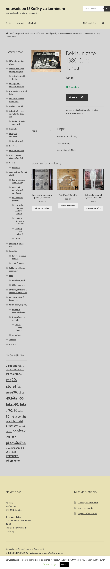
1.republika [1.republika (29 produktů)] (13, 366)
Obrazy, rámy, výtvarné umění (16, 156)
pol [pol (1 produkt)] (20, 426)
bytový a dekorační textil (19, 311)
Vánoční (12, 344)
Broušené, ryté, (18, 280)
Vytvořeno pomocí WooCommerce (46, 552)
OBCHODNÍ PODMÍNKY (17, 552)
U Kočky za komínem (88, 502)
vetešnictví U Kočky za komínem (35, 8)
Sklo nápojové (18, 285)
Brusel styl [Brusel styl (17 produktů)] (12, 425)
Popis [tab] (34, 130)
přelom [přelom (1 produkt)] (8, 448)
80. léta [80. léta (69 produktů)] (11, 416)
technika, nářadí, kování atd (16, 298)
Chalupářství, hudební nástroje (16, 85)
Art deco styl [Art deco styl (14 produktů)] (15, 421)
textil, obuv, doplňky (18, 304)
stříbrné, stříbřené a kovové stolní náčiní (18, 291)
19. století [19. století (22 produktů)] (12, 374)
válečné (12, 339)
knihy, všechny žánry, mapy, (18, 181)
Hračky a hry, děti (16, 106)
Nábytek (12, 146)
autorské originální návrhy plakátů (19, 209)
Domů (11, 33)
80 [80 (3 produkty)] (22, 411)
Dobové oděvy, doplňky (18, 318)
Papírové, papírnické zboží (27, 33)
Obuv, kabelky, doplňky (19, 327)
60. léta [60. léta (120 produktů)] (20, 404)
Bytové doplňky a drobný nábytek (16, 70)
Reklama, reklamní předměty (17, 269)
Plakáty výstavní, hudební (19, 231)
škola (17, 238)
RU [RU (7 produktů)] (18, 460)
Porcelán (13, 251)
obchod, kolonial (16, 150)
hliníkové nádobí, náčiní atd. (16, 100)
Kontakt (20, 23)
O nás (8, 23)
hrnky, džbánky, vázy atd (19, 122)
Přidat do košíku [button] (42, 208)
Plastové (16, 167)
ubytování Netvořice (87, 513)
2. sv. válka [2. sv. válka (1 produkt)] (13, 370)
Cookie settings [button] (49, 564)
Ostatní (12, 162)
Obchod (32, 23)
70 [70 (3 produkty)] (7, 411)
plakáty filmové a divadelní (71, 33)
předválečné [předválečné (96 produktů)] (16, 443)
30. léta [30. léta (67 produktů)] (18, 392)
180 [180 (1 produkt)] (7, 422)
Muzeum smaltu (85, 508)
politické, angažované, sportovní (17, 190)
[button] (57, 54)
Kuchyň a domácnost (14, 135)
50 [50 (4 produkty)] (19, 399)
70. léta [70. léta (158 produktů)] (14, 410)
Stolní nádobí (18, 263)
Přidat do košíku (77, 97)
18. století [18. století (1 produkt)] (20, 370)
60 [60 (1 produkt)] (13, 405)
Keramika (13, 129)
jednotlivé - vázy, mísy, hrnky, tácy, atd (16, 114)
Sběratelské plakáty (49, 33)
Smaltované (17, 141)
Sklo (11, 275)
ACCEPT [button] (64, 564)
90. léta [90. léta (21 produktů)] (22, 416)
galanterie (16, 335)
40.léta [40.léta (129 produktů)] (11, 398)
